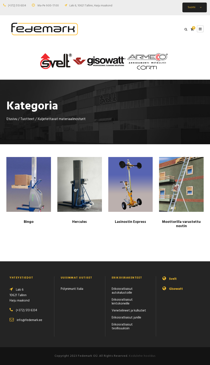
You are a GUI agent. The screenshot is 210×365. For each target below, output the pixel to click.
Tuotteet (27, 119)
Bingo (29, 222)
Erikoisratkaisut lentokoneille (122, 301)
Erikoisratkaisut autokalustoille (122, 290)
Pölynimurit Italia (72, 288)
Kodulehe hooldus (142, 356)
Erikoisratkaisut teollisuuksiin (122, 326)
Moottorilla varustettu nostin (181, 224)
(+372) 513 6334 (17, 5)
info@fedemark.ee (29, 320)
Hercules (79, 222)
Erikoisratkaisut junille (126, 317)
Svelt (173, 279)
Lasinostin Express (130, 222)
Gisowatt (176, 288)
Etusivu (11, 119)
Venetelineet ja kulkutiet (129, 310)
